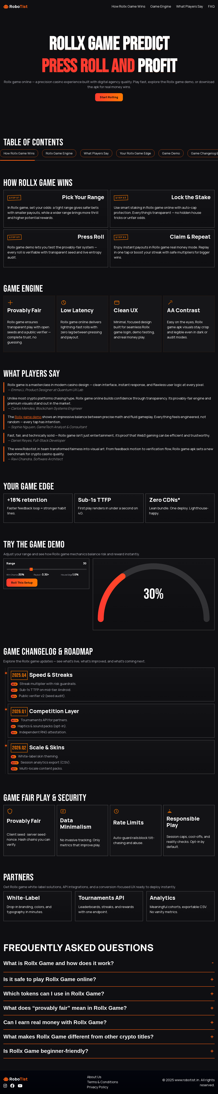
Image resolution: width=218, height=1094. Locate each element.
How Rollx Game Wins (128, 6)
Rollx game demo (28, 417)
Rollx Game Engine (59, 153)
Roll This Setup (22, 583)
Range (10, 564)
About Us (94, 1077)
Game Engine (160, 6)
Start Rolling (109, 97)
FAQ (211, 6)
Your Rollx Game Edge (135, 153)
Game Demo (171, 153)
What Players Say (189, 6)
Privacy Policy (97, 1087)
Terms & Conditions (102, 1082)
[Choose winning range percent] (47, 570)
